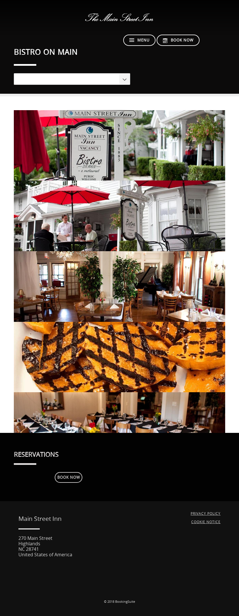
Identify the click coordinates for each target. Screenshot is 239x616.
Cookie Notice (206, 522)
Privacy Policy (206, 514)
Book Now (68, 477)
